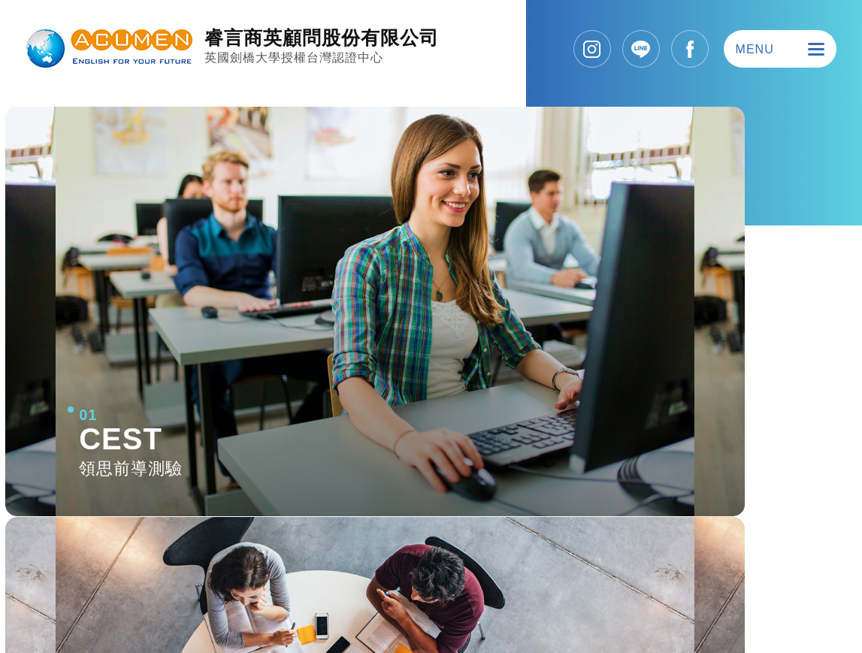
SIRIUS (802, 605)
